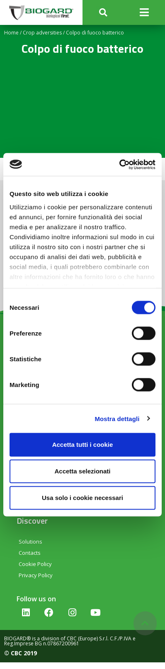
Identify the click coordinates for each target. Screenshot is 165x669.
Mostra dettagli (117, 418)
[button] (103, 13)
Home (11, 32)
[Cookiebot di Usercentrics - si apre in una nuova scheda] (119, 164)
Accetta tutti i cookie (82, 444)
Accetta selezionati (82, 471)
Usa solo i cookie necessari (82, 497)
